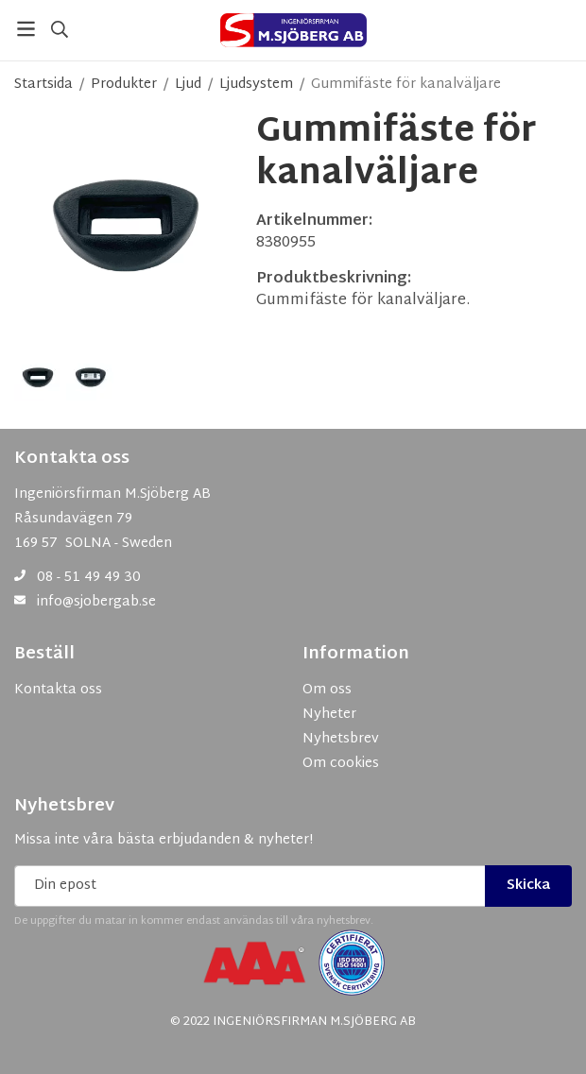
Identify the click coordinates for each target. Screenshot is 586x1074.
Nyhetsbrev (64, 807)
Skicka (528, 885)
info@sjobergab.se (96, 602)
